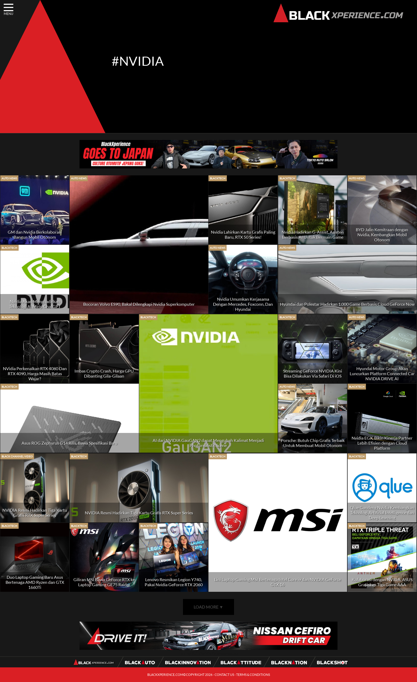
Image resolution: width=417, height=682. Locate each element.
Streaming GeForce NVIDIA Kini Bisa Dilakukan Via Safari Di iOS (312, 373)
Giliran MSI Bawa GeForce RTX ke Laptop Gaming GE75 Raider (104, 582)
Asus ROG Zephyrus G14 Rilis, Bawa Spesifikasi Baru (70, 442)
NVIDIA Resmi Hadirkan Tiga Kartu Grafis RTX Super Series (34, 512)
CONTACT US (224, 675)
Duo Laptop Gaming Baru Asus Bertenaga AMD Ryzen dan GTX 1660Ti (35, 582)
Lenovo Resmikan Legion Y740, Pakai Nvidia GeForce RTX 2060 (174, 582)
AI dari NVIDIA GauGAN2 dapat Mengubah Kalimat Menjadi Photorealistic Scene (208, 443)
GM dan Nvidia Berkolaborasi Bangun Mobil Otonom (35, 234)
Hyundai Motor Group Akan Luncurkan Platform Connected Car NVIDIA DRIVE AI (382, 373)
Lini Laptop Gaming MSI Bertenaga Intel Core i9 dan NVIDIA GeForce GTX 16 (277, 582)
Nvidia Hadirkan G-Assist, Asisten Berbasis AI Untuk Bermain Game (313, 234)
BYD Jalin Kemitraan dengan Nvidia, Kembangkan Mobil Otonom (382, 234)
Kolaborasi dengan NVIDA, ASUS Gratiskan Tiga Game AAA (382, 582)
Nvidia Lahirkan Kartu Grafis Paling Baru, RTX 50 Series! (243, 234)
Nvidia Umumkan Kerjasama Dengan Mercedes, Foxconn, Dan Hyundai (243, 304)
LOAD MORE (208, 606)
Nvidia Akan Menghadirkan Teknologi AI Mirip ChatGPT (35, 304)
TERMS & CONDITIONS (253, 675)
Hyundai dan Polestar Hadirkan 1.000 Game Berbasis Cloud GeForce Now (347, 304)
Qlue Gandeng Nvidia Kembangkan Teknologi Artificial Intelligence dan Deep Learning (382, 512)
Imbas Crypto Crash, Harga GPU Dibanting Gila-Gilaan (104, 373)
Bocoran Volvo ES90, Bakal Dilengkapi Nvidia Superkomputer (139, 304)
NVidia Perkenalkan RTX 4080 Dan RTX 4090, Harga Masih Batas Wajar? (35, 373)
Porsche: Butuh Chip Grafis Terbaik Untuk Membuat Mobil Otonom (313, 443)
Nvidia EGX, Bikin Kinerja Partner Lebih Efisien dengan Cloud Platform (382, 442)
